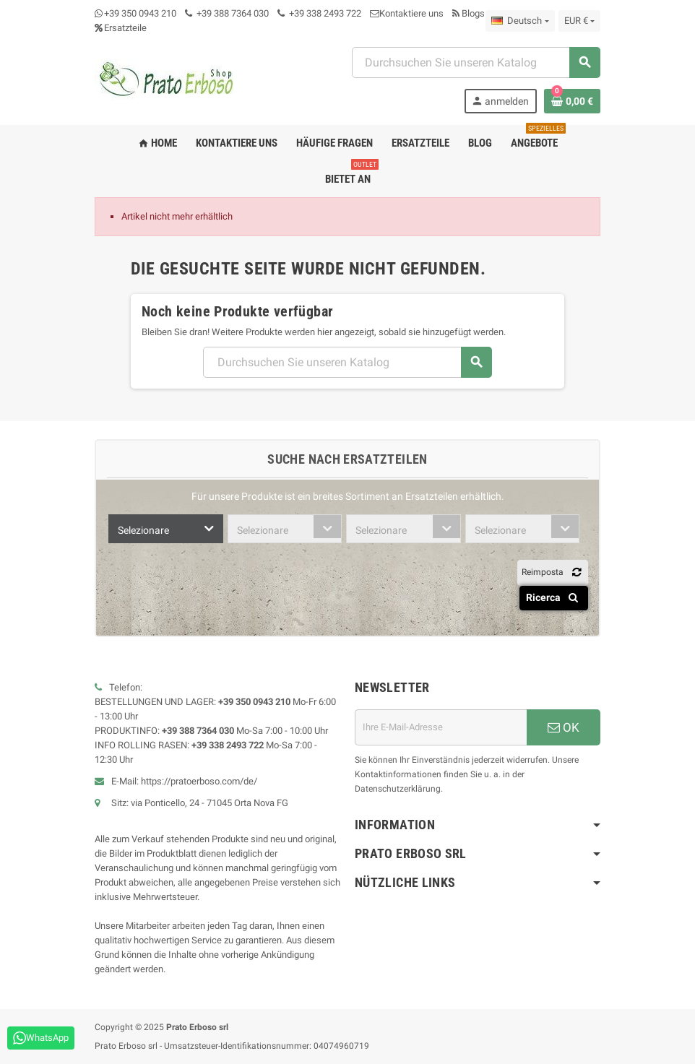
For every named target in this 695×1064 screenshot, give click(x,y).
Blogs (468, 13)
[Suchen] (476, 62)
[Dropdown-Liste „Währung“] (579, 21)
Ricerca (554, 597)
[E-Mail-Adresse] (441, 727)
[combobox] (165, 528)
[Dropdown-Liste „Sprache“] (519, 21)
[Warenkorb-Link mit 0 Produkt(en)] (572, 101)
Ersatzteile (121, 27)
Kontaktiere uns (407, 13)
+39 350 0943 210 (140, 13)
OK (563, 727)
